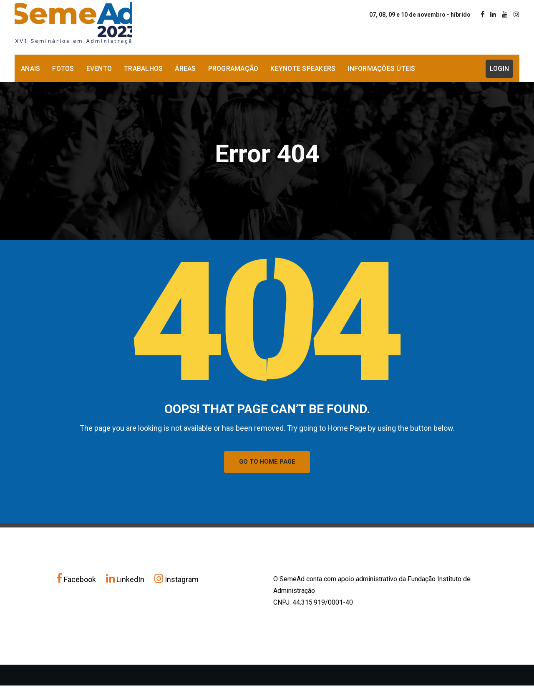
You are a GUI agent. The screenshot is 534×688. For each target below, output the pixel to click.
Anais (30, 69)
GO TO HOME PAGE (267, 463)
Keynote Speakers (302, 69)
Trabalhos (143, 69)
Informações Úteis (381, 69)
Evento (99, 69)
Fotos (63, 69)
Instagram (176, 582)
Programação (233, 69)
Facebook (77, 582)
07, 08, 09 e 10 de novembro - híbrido (420, 14)
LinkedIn (126, 582)
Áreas (185, 69)
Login (499, 69)
